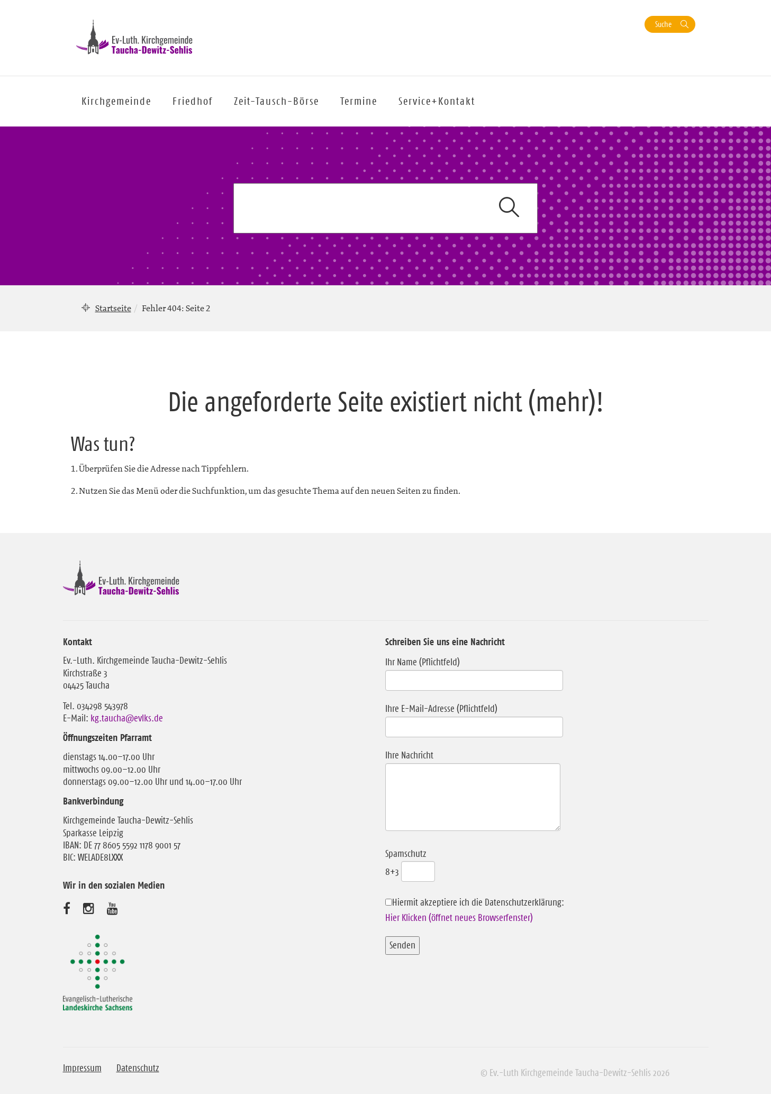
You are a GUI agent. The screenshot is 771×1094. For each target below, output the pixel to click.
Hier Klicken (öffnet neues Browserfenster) (459, 918)
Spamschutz (410, 863)
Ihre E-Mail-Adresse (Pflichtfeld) (474, 718)
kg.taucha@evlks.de (126, 718)
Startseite (113, 308)
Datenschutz (137, 1068)
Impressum (82, 1068)
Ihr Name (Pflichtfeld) (474, 671)
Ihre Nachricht (472, 791)
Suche (663, 24)
